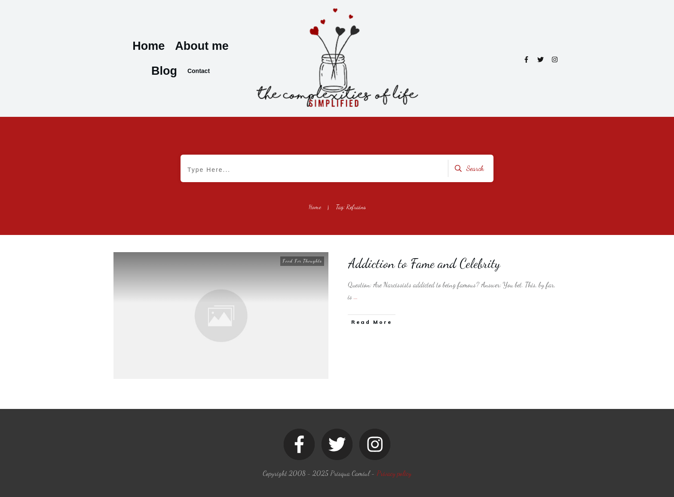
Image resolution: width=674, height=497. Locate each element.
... (356, 297)
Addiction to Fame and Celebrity (424, 263)
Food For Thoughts (302, 261)
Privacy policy (394, 473)
